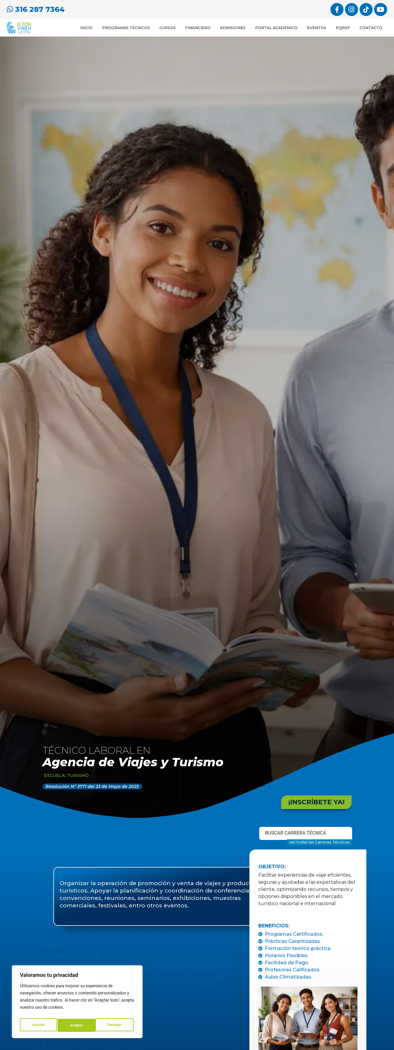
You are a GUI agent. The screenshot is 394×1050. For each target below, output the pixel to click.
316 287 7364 (36, 8)
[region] (77, 1003)
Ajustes (38, 1025)
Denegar (77, 1025)
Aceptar (116, 1025)
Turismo (78, 778)
